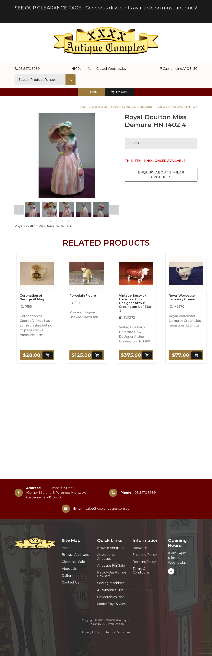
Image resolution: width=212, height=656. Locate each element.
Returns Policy (144, 562)
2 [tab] (57, 221)
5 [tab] (74, 221)
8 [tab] (92, 221)
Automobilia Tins (110, 590)
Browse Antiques (98, 107)
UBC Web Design (113, 623)
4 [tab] (68, 221)
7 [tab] (86, 221)
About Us (69, 569)
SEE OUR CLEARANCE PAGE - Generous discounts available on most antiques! (106, 8)
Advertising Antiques (106, 556)
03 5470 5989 (27, 69)
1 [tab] (51, 221)
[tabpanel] (32, 209)
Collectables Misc (110, 597)
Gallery (67, 575)
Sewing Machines (110, 583)
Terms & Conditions (141, 570)
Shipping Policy (145, 555)
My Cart (119, 92)
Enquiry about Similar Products (161, 175)
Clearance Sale (73, 562)
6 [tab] (80, 221)
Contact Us (70, 582)
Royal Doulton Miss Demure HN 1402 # (176, 107)
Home (82, 107)
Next (114, 210)
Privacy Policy (91, 632)
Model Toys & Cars (111, 604)
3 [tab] (63, 221)
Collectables (146, 107)
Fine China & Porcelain (123, 107)
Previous (19, 210)
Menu (91, 92)
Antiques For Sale (111, 565)
